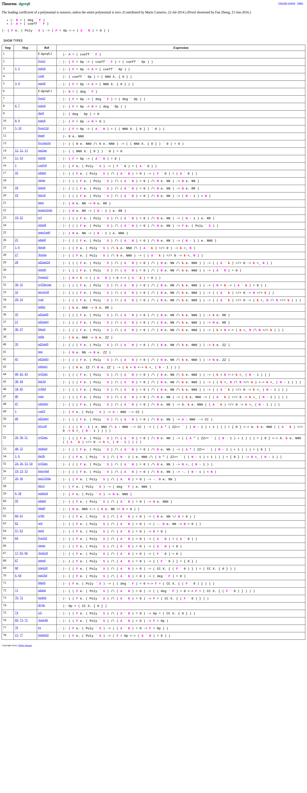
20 (16, 478)
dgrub (42, 247)
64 (16, 538)
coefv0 (42, 165)
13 (26, 150)
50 (21, 437)
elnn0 (41, 508)
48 (16, 448)
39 (16, 344)
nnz (40, 351)
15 (16, 635)
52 (21, 448)
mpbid (42, 597)
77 (21, 635)
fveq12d (43, 128)
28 (16, 262)
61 (21, 516)
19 (16, 195)
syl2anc (43, 374)
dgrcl (41, 486)
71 (16, 590)
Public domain (25, 645)
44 (21, 381)
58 (19, 493)
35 (16, 314)
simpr (41, 180)
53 (26, 463)
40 (16, 374)
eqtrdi (42, 83)
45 (21, 389)
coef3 (41, 411)
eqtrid (42, 68)
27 (16, 255)
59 (16, 501)
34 (16, 389)
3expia (42, 255)
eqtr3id (42, 575)
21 (16, 322)
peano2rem (45, 210)
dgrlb (41, 456)
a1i (40, 612)
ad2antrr (43, 418)
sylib (41, 516)
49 (16, 418)
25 (16, 240)
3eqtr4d (43, 620)
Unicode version (286, 3)
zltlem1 (43, 366)
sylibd (42, 389)
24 (16, 463)
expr (41, 396)
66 (26, 553)
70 (16, 597)
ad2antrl (43, 322)
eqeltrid (43, 493)
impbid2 (43, 635)
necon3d (43, 292)
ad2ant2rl (44, 262)
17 (16, 553)
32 (16, 292)
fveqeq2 (43, 277)
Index (300, 3)
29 (16, 299)
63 (21, 530)
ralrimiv (43, 404)
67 (16, 560)
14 (21, 158)
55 (26, 471)
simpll (42, 225)
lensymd (43, 471)
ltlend (41, 329)
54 (31, 463)
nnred (41, 187)
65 (21, 553)
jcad (40, 299)
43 (26, 374)
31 (21, 284)
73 (21, 620)
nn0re (41, 307)
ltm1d (42, 195)
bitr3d (42, 381)
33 (21, 299)
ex (39, 627)
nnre (41, 202)
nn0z (41, 336)
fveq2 (41, 61)
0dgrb (42, 583)
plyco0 (42, 426)
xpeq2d (43, 568)
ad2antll (43, 314)
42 (21, 374)
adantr (42, 173)
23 (21, 471)
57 (16, 530)
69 (16, 620)
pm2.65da (44, 478)
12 (16, 150)
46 (16, 396)
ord (40, 523)
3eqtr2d (43, 553)
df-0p (41, 605)
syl (40, 217)
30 (16, 284)
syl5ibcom (45, 284)
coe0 (41, 76)
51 (26, 437)
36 (16, 329)
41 (16, 359)
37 (21, 329)
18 (16, 187)
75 (26, 620)
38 (16, 381)
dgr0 (41, 113)
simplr (42, 269)
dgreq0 (24, 4)
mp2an (42, 150)
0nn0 (41, 135)
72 (21, 597)
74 (16, 612)
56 (21, 478)
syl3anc (43, 463)
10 (19, 128)
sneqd (42, 560)
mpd (41, 530)
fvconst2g (44, 143)
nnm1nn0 (44, 232)
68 (16, 568)
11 (16, 158)
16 (16, 173)
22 (21, 217)
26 (16, 437)
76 (16, 627)
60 (16, 516)
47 (16, 404)
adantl (42, 240)
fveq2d (42, 538)
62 (16, 523)
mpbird (42, 448)
